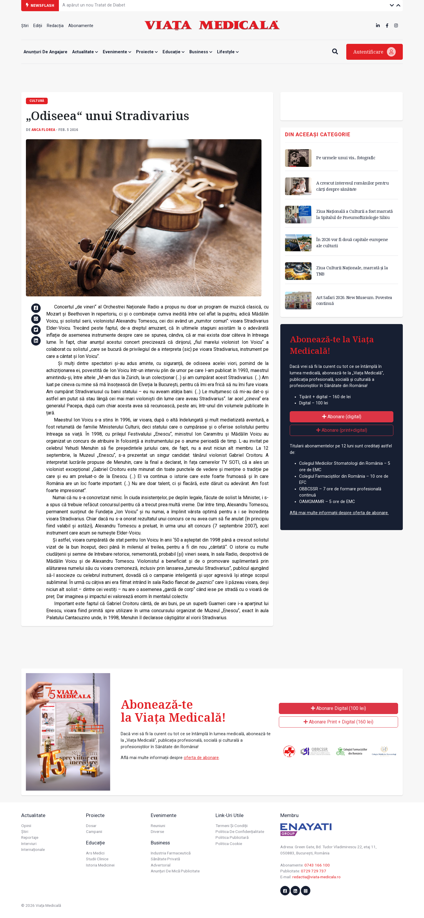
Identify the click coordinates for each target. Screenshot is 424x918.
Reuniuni (158, 825)
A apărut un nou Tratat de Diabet (93, 5)
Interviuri (29, 843)
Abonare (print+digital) (341, 430)
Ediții (37, 25)
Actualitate (85, 51)
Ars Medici (95, 853)
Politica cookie (229, 843)
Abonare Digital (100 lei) (338, 708)
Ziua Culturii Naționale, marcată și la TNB (352, 270)
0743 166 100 (317, 865)
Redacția (55, 25)
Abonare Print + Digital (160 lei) (338, 722)
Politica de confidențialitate (240, 831)
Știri (25, 25)
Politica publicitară (232, 837)
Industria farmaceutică (171, 853)
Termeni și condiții (232, 825)
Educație (174, 51)
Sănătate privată (165, 858)
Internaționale (33, 849)
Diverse (157, 831)
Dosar (91, 825)
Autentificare (374, 52)
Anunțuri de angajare (45, 51)
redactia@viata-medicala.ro (316, 876)
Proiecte (147, 51)
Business (200, 51)
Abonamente (80, 25)
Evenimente (117, 51)
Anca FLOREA (43, 129)
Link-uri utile (230, 815)
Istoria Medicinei (100, 865)
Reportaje (29, 837)
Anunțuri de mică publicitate (175, 871)
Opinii (26, 825)
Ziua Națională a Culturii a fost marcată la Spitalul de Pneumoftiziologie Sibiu (354, 214)
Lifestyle (228, 51)
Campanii (94, 831)
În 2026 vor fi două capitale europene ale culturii (352, 242)
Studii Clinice (97, 858)
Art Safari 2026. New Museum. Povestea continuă (354, 300)
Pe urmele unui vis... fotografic (345, 157)
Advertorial (160, 865)
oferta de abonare (201, 757)
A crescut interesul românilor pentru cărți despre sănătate (352, 186)
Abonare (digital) (341, 416)
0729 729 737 (313, 871)
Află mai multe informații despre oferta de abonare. (339, 512)
